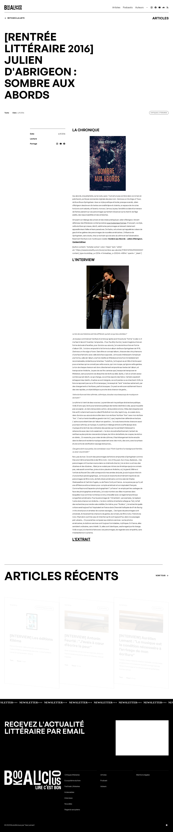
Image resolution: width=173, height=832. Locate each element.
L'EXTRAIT (81, 539)
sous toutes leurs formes (116, 223)
